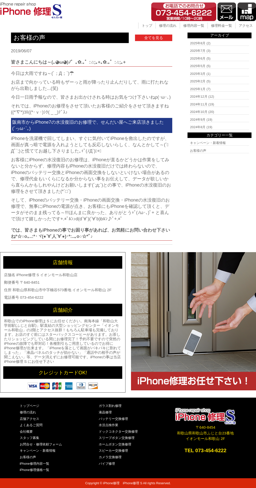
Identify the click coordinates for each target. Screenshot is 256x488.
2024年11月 (198, 104)
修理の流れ (167, 26)
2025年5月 (198, 66)
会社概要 (26, 431)
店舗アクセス (29, 419)
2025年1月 (198, 89)
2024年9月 (198, 119)
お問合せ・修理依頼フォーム (41, 444)
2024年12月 (198, 96)
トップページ (29, 406)
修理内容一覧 (193, 26)
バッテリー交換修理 (113, 419)
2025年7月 (198, 51)
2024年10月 (198, 112)
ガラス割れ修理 (110, 406)
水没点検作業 (108, 425)
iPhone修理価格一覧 (34, 470)
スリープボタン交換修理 (116, 438)
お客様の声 (198, 150)
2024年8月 (198, 127)
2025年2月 (198, 81)
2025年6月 (198, 58)
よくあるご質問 (31, 425)
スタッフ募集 (29, 438)
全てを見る (153, 38)
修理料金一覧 (221, 26)
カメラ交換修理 (110, 457)
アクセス (246, 26)
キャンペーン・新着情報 (208, 143)
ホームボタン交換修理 (115, 444)
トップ (147, 26)
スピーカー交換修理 (113, 450)
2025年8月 (198, 43)
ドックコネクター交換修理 (118, 431)
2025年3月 (198, 74)
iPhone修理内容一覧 (34, 463)
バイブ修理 (107, 463)
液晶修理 (105, 412)
